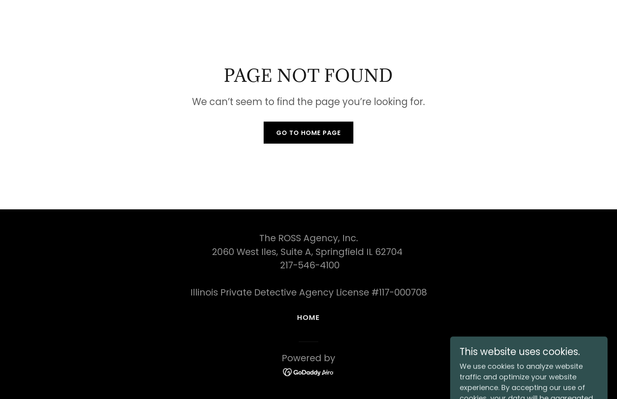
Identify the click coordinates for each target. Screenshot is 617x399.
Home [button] (308, 317)
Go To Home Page (308, 132)
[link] (308, 372)
